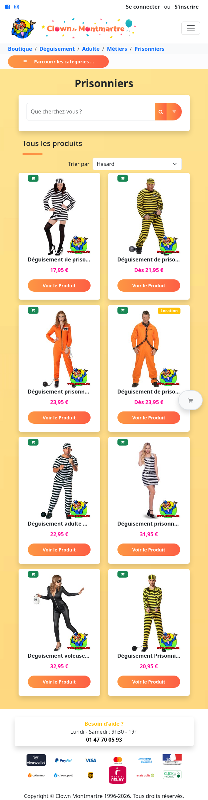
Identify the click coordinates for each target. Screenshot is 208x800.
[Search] (91, 111)
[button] (190, 400)
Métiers (117, 48)
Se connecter (143, 6)
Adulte (91, 48)
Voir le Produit (59, 285)
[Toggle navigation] (190, 28)
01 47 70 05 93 (104, 739)
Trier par (78, 164)
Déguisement (57, 48)
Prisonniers (149, 48)
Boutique (20, 48)
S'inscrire (186, 6)
